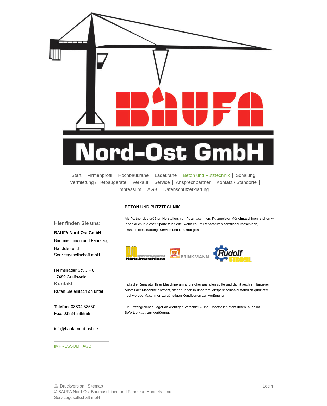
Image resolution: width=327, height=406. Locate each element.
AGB (87, 346)
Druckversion (69, 386)
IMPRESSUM (66, 346)
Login (268, 386)
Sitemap (95, 386)
